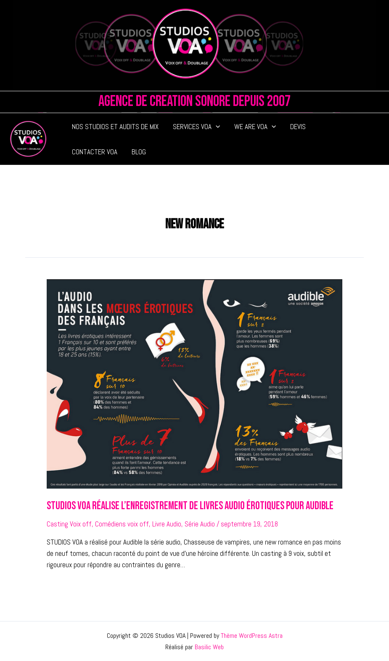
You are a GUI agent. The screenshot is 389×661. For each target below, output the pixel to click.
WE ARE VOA (255, 126)
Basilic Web (209, 646)
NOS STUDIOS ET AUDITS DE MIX (115, 126)
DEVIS (298, 126)
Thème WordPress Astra (252, 635)
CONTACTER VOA (94, 151)
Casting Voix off (69, 524)
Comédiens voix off (122, 524)
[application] (216, 126)
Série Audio (200, 524)
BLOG (139, 151)
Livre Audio (166, 524)
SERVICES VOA (196, 126)
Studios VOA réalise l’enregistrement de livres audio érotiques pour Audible (190, 506)
